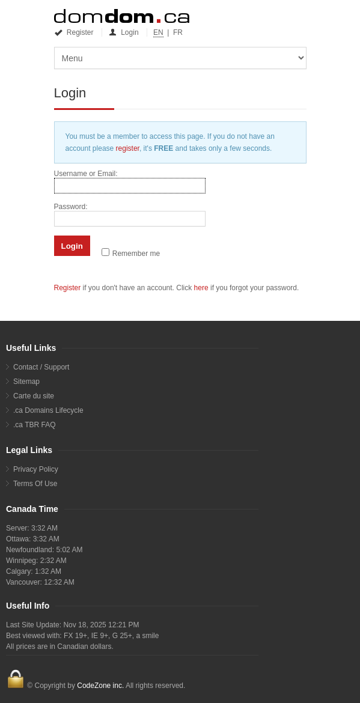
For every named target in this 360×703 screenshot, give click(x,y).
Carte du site (33, 396)
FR (178, 32)
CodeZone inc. (100, 685)
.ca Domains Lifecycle (48, 410)
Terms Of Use (35, 483)
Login (124, 32)
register (127, 148)
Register (75, 32)
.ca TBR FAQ (34, 425)
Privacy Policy (35, 469)
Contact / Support (41, 367)
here (201, 288)
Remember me (136, 253)
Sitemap (26, 381)
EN (158, 32)
